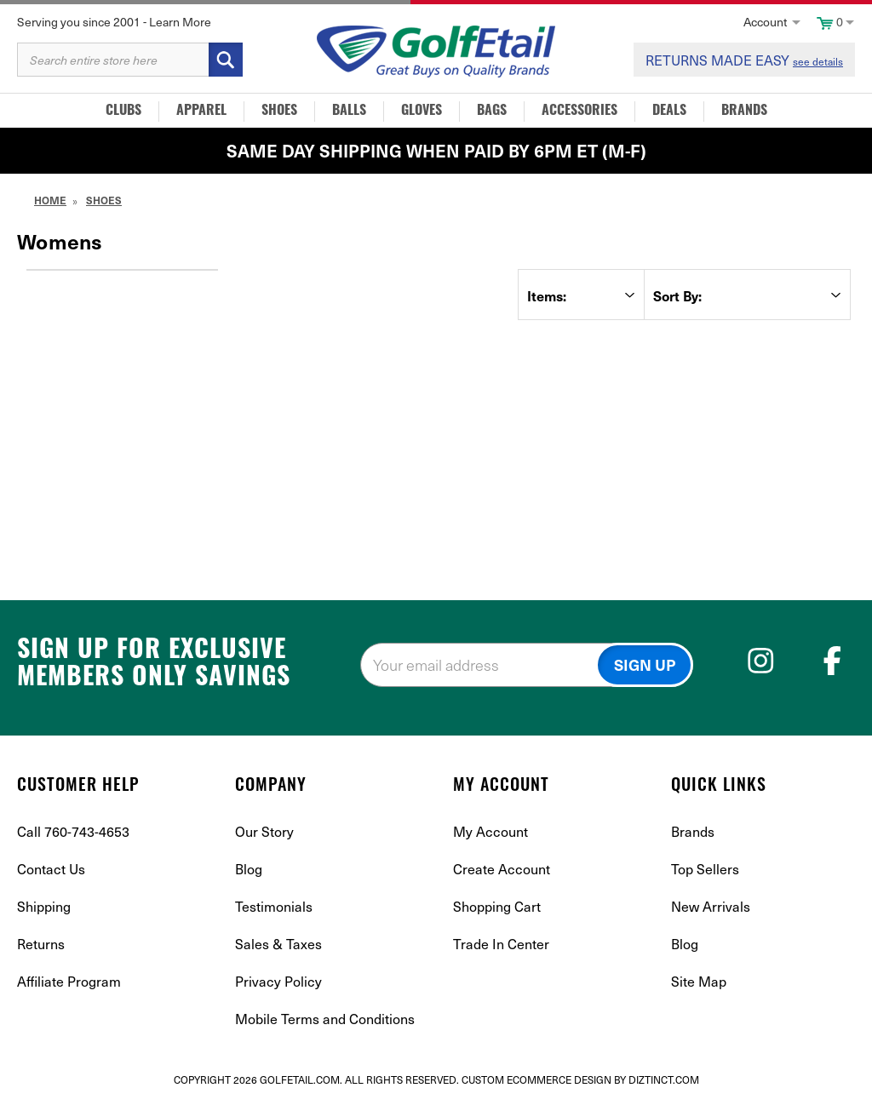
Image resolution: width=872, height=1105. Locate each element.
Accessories (579, 111)
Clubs (123, 111)
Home (50, 200)
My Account (490, 831)
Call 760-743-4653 (73, 831)
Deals (669, 111)
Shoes (279, 111)
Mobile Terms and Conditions (325, 1018)
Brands (744, 111)
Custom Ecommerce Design (536, 1079)
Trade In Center (501, 943)
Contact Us (51, 868)
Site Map (698, 980)
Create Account (501, 868)
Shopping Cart (497, 906)
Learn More (180, 22)
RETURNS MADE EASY (744, 59)
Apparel (201, 111)
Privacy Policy (278, 980)
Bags (492, 111)
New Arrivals (710, 906)
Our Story (264, 831)
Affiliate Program (69, 980)
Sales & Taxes (278, 943)
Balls (349, 111)
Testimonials (274, 906)
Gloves (421, 111)
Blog (248, 868)
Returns (41, 943)
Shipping (44, 906)
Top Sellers (705, 868)
